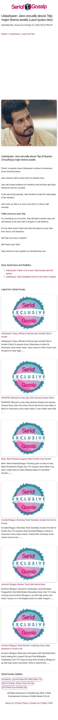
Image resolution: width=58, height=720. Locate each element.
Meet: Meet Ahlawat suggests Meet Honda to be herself (26, 459)
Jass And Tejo (28, 34)
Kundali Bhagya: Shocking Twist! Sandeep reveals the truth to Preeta (28, 521)
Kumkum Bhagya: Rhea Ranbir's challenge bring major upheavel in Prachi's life (25, 647)
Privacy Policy (21, 703)
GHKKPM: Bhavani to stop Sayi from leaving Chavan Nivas (27, 398)
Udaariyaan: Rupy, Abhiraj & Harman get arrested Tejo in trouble (26, 335)
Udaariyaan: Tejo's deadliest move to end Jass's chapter (31, 277)
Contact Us (34, 703)
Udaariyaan (15, 34)
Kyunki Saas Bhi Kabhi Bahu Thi (27, 679)
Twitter (44, 703)
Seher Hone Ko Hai (25, 683)
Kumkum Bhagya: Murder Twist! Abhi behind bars (23, 584)
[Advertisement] (29, 68)
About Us (9, 703)
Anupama (6, 679)
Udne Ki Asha (8, 683)
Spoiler (4, 34)
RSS (51, 703)
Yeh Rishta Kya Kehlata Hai (14, 687)
